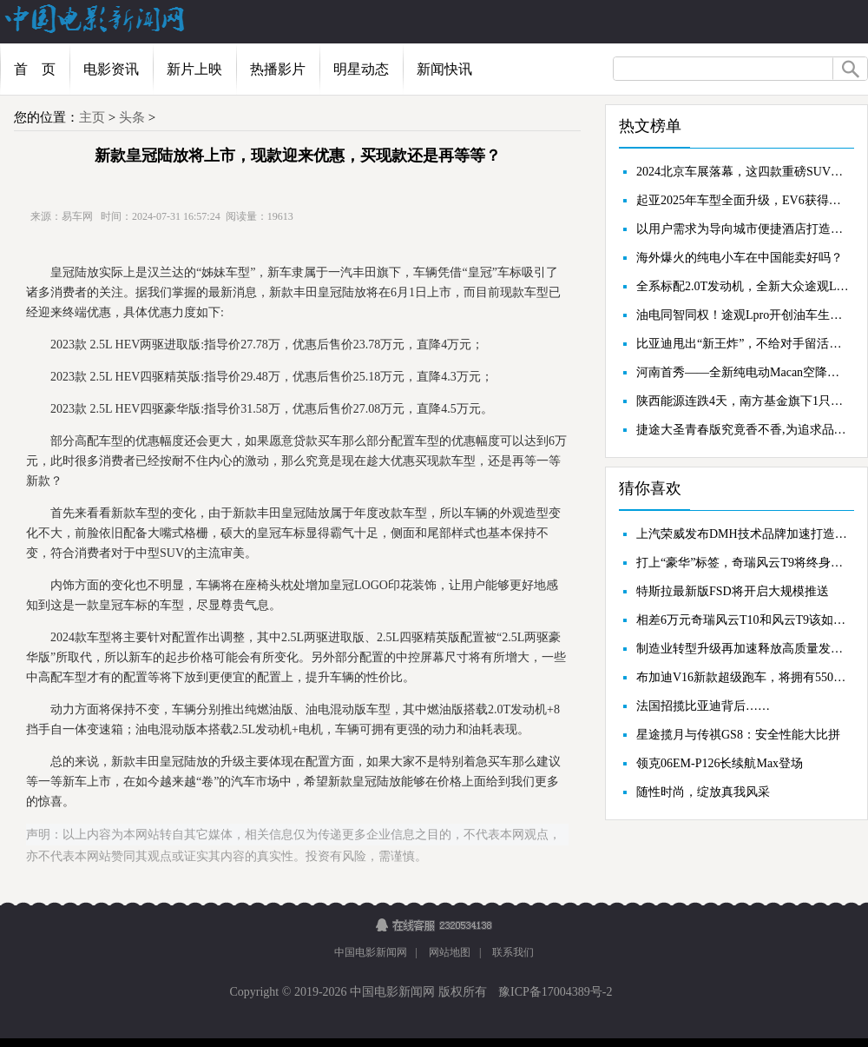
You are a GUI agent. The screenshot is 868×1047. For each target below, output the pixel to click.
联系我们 (513, 952)
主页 (92, 117)
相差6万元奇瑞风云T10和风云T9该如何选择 (743, 619)
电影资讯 (111, 69)
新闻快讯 (444, 69)
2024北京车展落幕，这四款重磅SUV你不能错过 (743, 171)
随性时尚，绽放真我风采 (703, 792)
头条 (132, 117)
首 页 (35, 69)
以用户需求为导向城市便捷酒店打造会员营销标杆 (743, 228)
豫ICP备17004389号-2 (554, 991)
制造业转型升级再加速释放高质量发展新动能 (743, 648)
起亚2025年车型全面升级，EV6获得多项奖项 (743, 200)
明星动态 (361, 69)
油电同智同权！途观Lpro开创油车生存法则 (743, 314)
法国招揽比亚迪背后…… (703, 705)
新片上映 (194, 69)
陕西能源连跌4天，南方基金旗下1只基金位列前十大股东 (743, 401)
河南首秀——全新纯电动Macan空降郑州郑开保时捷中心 (743, 372)
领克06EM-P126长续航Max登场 (719, 763)
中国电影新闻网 (370, 952)
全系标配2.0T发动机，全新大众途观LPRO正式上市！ (743, 286)
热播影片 (278, 69)
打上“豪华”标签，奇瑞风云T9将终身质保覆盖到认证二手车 (743, 562)
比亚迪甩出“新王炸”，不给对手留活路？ (743, 343)
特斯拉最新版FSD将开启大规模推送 (732, 591)
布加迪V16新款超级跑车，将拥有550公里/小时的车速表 (743, 677)
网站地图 (449, 952)
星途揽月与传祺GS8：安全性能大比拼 (738, 734)
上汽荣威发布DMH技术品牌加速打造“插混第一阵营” (743, 533)
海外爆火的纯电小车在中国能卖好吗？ (739, 257)
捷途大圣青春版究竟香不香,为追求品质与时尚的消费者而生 (743, 429)
